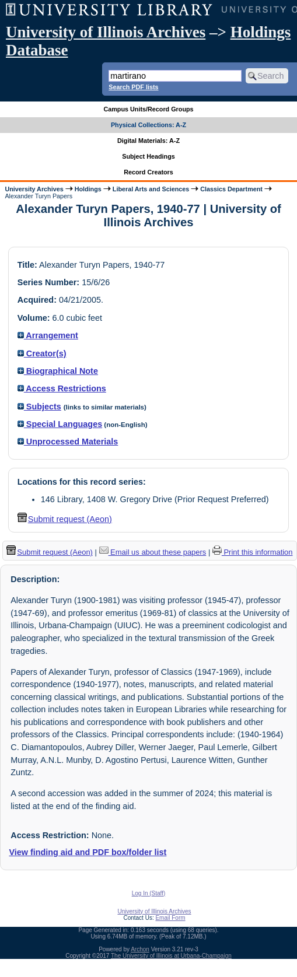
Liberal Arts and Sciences (151, 188)
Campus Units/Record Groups (148, 109)
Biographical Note (58, 371)
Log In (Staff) (149, 893)
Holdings (88, 188)
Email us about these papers (153, 552)
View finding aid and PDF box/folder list (87, 852)
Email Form (170, 918)
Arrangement (48, 335)
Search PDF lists (133, 86)
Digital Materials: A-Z (148, 140)
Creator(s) (42, 353)
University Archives (34, 188)
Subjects (39, 406)
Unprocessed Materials (68, 441)
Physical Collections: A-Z (148, 124)
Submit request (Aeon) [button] (65, 519)
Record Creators (148, 172)
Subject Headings (148, 156)
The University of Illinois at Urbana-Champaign (171, 956)
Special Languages (60, 424)
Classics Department (231, 188)
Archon (140, 949)
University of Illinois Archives (105, 32)
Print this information (252, 552)
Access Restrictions (62, 388)
